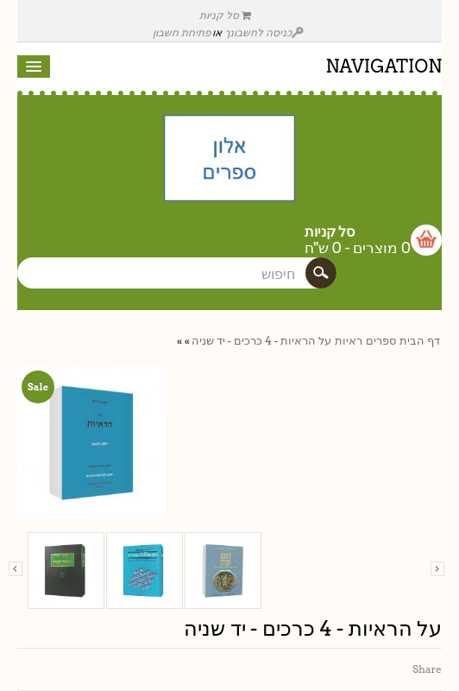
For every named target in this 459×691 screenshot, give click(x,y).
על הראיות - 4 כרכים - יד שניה (261, 340)
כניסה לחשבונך (264, 32)
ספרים (381, 340)
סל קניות (225, 15)
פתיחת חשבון (182, 32)
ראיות (348, 340)
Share (427, 668)
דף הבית (419, 340)
